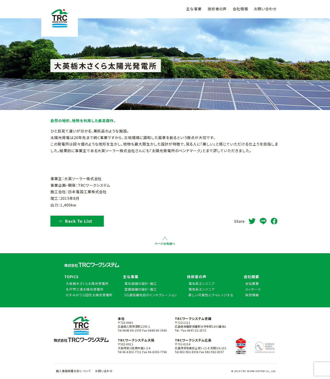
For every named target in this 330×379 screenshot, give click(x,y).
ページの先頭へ (165, 240)
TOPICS (71, 276)
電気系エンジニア (202, 283)
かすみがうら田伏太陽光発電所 (89, 295)
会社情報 (240, 8)
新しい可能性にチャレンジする (211, 295)
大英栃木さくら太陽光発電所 (87, 283)
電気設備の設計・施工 (140, 283)
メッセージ (253, 289)
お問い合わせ (265, 8)
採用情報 (252, 295)
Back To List (75, 221)
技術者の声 (217, 8)
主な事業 (194, 8)
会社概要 (251, 276)
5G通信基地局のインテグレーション (150, 295)
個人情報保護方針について (73, 371)
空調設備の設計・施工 (140, 289)
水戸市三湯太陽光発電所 (85, 289)
